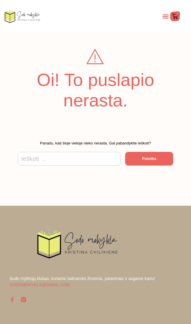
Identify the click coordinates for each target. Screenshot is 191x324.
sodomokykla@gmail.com (39, 284)
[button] (165, 16)
